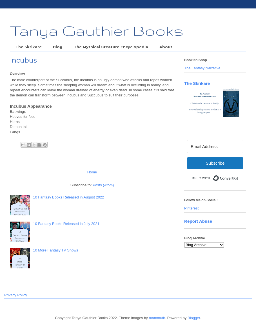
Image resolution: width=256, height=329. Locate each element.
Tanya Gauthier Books (96, 30)
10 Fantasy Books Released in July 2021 (66, 224)
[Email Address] (215, 146)
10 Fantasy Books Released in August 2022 (68, 197)
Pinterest (191, 208)
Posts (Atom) (103, 185)
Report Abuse (198, 221)
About (165, 47)
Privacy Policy (15, 295)
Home (92, 172)
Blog (58, 47)
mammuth (157, 318)
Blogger (194, 318)
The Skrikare (28, 47)
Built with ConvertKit (238, 176)
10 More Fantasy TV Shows (55, 250)
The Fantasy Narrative (202, 68)
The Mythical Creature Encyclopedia (111, 47)
